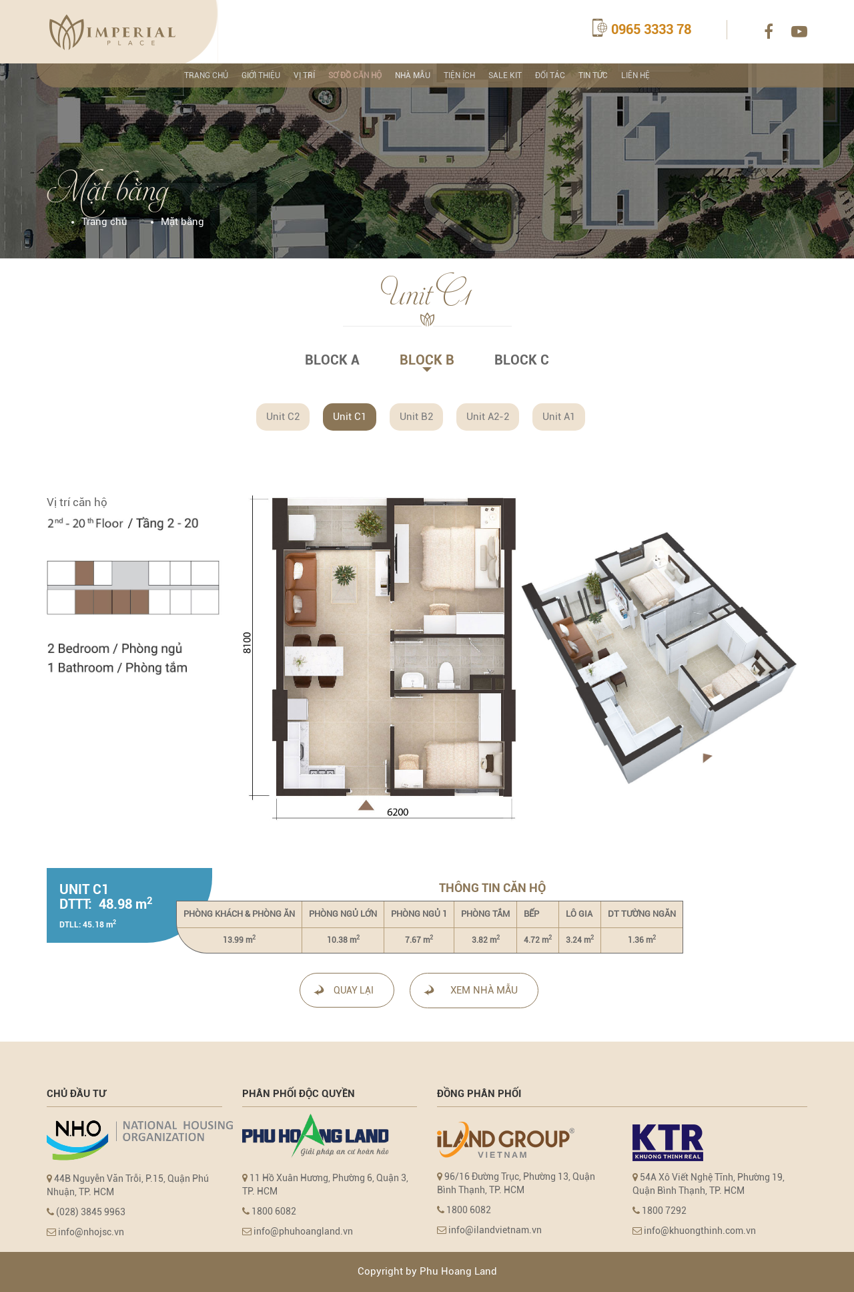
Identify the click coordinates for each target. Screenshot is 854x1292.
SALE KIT (505, 75)
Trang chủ (104, 222)
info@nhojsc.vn (90, 1232)
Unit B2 (416, 417)
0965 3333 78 (651, 29)
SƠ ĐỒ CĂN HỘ (355, 75)
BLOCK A (332, 360)
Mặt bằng (182, 222)
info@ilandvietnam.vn (495, 1230)
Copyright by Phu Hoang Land (427, 1271)
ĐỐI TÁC (550, 75)
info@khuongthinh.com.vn (699, 1230)
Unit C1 (349, 417)
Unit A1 (558, 417)
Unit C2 (283, 417)
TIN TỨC (593, 75)
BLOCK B (427, 360)
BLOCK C (521, 360)
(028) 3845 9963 (90, 1212)
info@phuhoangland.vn (303, 1231)
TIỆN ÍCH (459, 75)
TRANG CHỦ (206, 75)
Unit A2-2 (487, 417)
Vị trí (304, 75)
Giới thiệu (261, 75)
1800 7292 (663, 1210)
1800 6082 (274, 1211)
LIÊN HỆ (635, 75)
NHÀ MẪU (412, 75)
